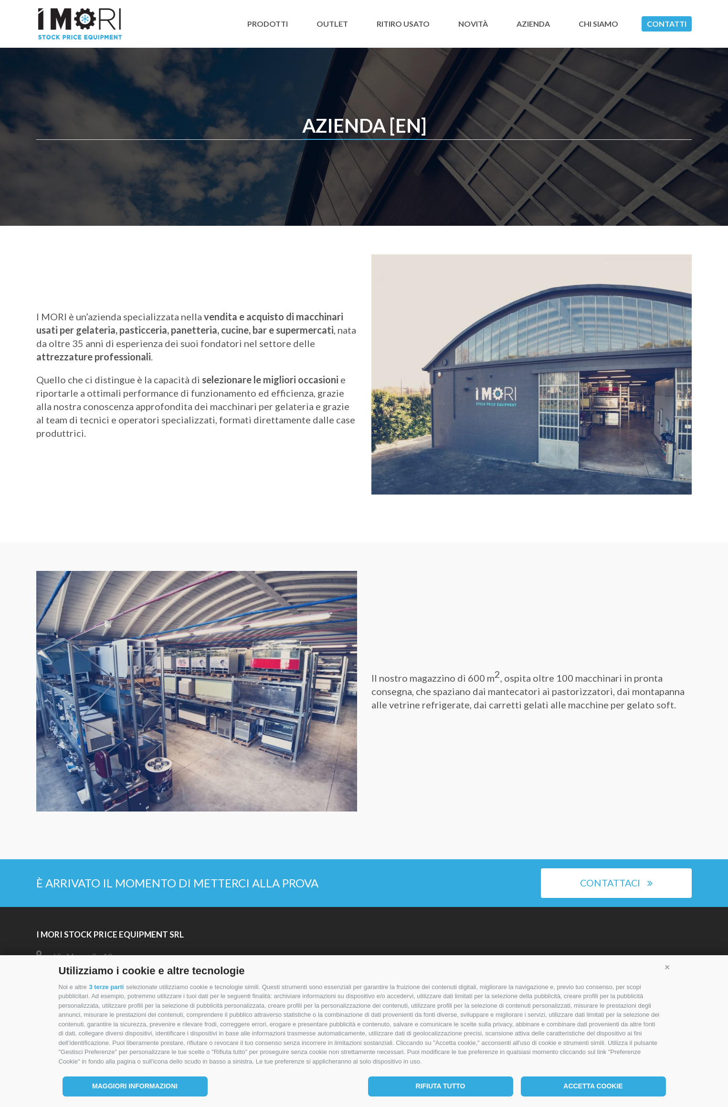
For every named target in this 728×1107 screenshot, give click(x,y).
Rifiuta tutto (440, 1086)
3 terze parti (106, 987)
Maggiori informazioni (135, 1086)
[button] (667, 967)
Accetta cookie (592, 1086)
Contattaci (616, 882)
